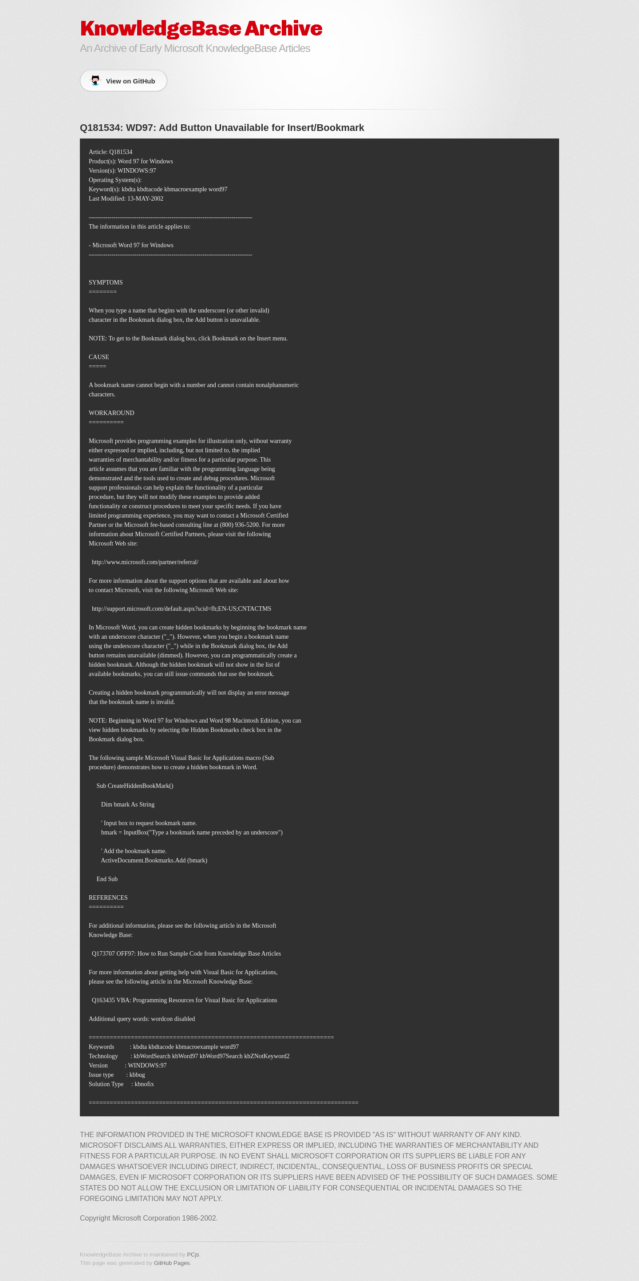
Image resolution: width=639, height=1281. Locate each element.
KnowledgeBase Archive (201, 28)
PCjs (193, 1254)
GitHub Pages (172, 1263)
